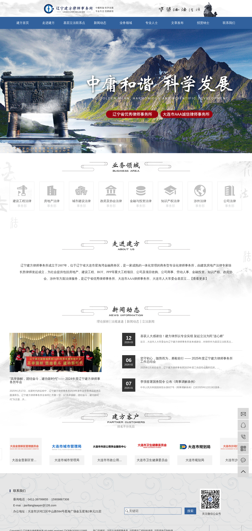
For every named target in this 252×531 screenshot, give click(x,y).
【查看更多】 (199, 278)
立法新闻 (148, 321)
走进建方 (48, 22)
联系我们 (229, 22)
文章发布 (177, 22)
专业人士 (151, 22)
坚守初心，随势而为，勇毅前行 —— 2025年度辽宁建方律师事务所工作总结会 (186, 360)
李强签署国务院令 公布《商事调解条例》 (168, 381)
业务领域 (126, 22)
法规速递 (117, 321)
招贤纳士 (203, 22)
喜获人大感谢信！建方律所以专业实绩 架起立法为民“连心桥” (182, 336)
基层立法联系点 (74, 22)
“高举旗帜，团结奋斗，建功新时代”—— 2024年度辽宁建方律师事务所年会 (55, 380)
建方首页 (22, 22)
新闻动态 (100, 22)
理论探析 (103, 321)
